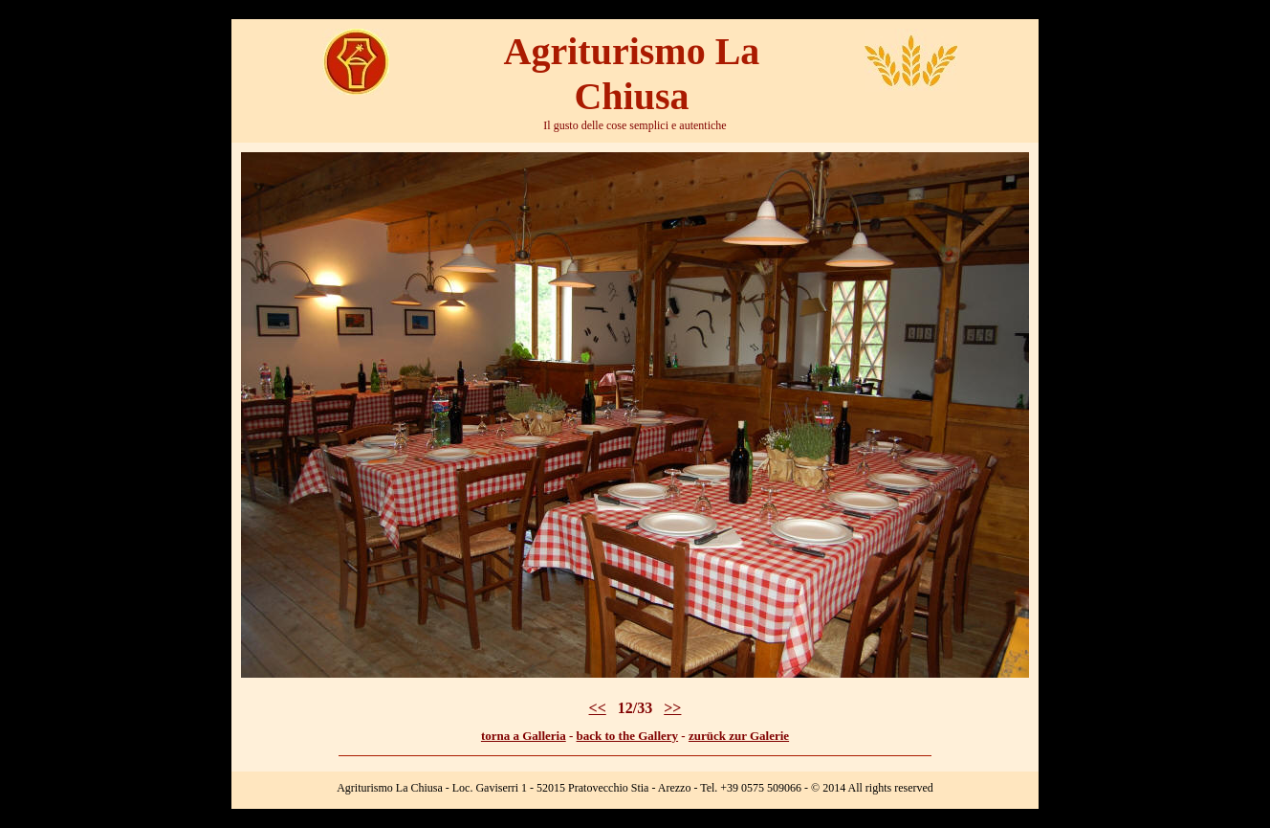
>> (672, 708)
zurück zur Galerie (739, 735)
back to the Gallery (628, 735)
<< (597, 708)
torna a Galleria (523, 735)
